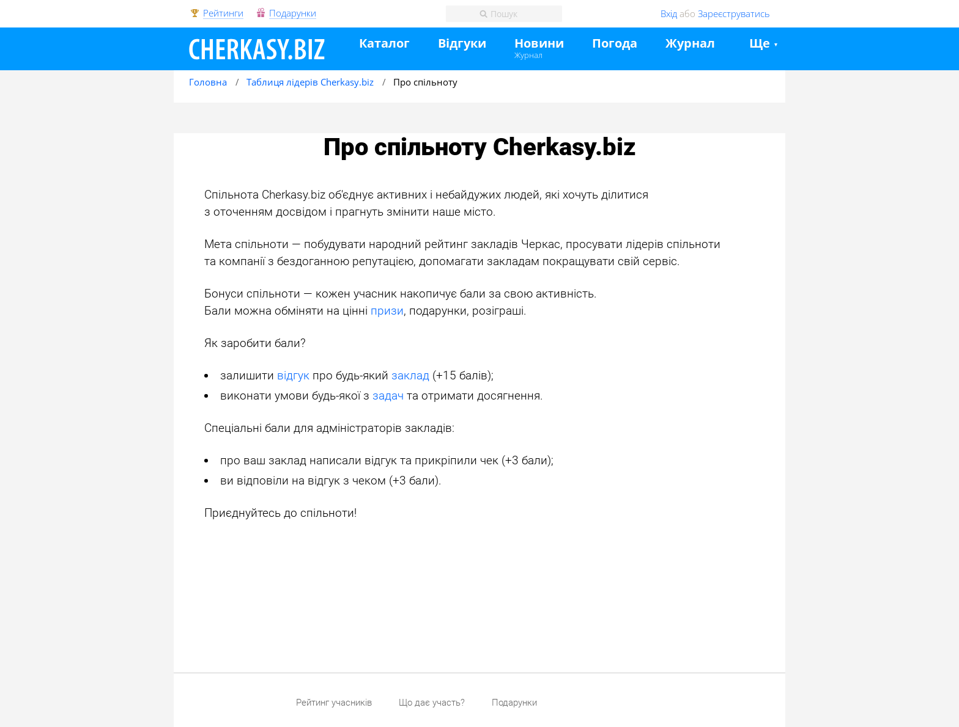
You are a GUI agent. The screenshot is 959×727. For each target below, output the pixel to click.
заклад (410, 375)
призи (387, 311)
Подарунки (292, 13)
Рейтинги (223, 13)
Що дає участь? (432, 702)
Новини (539, 43)
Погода (614, 43)
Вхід (669, 13)
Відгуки (462, 43)
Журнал (528, 54)
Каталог (384, 43)
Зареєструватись (734, 13)
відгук (293, 375)
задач (388, 396)
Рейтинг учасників (334, 702)
